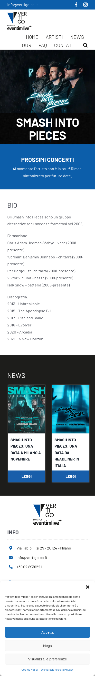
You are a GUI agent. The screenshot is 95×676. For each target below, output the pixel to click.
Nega (47, 646)
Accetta (47, 632)
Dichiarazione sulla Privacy (57, 669)
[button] (87, 587)
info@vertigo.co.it (22, 4)
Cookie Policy (29, 669)
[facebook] (76, 4)
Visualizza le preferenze (47, 659)
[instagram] (85, 4)
